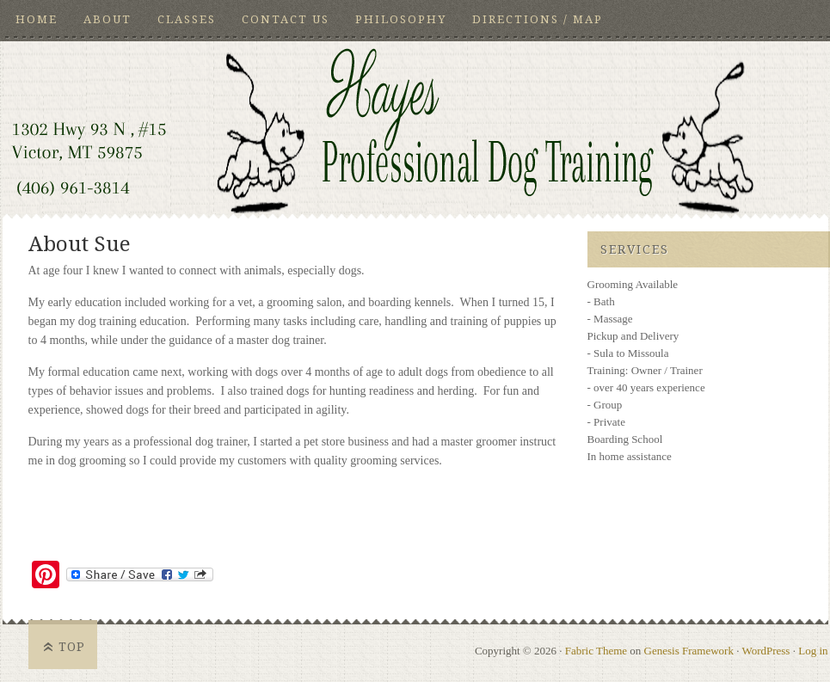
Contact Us (285, 19)
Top (71, 647)
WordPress (765, 650)
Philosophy (400, 19)
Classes (186, 19)
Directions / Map (537, 19)
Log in (812, 650)
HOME (36, 19)
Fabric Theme (596, 650)
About (107, 19)
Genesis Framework (689, 650)
